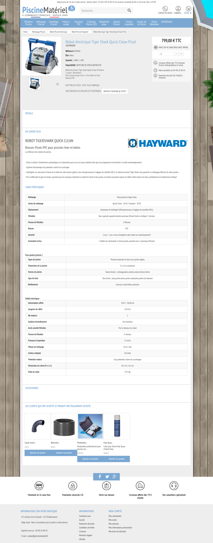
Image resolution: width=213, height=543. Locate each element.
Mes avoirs (113, 519)
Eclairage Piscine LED (91, 23)
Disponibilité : (71, 65)
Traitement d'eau (104, 23)
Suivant (57, 83)
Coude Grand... (30, 442)
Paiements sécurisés (86, 523)
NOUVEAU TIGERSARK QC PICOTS (115, 91)
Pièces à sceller (66, 23)
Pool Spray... (108, 442)
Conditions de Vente (86, 527)
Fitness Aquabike (129, 23)
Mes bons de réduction (117, 531)
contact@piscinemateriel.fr (38, 536)
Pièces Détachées (154, 23)
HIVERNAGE (166, 21)
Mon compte (115, 511)
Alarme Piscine (116, 23)
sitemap (82, 539)
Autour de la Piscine (141, 23)
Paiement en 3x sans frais (39, 494)
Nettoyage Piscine (41, 23)
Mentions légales (85, 535)
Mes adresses (114, 523)
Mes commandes (115, 516)
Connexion (178, 13)
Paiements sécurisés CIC (72, 494)
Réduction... (55, 442)
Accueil (82, 519)
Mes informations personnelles (120, 527)
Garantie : (69, 60)
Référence (69, 51)
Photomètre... (82, 442)
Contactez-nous (165, 13)
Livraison (82, 531)
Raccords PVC (79, 23)
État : (67, 55)
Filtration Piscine (28, 23)
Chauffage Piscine (53, 23)
